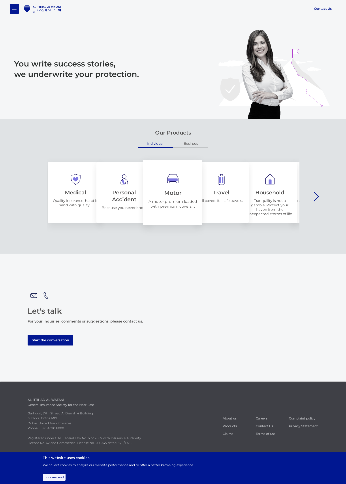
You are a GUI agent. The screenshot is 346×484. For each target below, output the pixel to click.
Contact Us (323, 9)
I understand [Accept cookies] (54, 477)
